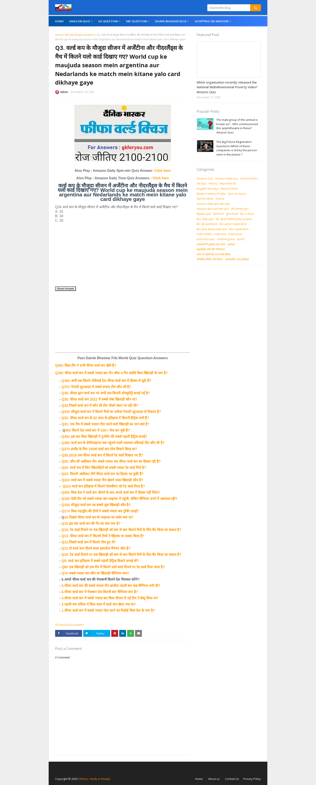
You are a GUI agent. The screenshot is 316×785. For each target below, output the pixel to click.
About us (214, 779)
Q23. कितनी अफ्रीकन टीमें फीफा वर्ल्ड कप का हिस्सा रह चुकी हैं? (102, 474)
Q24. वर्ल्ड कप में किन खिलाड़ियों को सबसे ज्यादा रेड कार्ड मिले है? (104, 468)
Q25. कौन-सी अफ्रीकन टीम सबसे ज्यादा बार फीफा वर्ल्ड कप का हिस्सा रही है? (111, 461)
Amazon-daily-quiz (226, 178)
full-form (218, 214)
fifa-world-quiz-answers (79, 35)
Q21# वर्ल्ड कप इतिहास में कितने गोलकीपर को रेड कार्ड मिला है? (103, 486)
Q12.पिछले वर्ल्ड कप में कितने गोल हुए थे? (89, 542)
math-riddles (204, 234)
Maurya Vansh (229, 188)
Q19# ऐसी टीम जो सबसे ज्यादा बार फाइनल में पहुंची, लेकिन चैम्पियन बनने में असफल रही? (119, 499)
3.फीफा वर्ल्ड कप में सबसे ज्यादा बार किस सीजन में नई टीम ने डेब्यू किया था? (110, 598)
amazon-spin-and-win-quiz (213, 209)
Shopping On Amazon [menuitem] (211, 21)
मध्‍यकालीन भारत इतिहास (237, 259)
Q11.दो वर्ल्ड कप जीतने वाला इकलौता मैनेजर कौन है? (96, 548)
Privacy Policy (252, 779)
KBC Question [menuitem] (136, 21)
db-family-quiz (240, 209)
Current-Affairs (249, 178)
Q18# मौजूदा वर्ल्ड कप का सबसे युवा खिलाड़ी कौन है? (96, 505)
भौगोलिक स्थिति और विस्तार (210, 259)
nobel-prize (235, 234)
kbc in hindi (247, 214)
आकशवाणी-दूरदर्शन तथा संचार (211, 244)
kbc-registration (239, 229)
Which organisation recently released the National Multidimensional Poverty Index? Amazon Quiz (227, 87)
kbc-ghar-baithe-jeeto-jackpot (234, 219)
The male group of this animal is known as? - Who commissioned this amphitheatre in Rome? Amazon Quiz (237, 126)
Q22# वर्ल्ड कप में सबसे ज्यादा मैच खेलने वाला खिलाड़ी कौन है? (102, 480)
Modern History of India (211, 194)
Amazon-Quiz (205, 178)
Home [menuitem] (59, 21)
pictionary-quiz (206, 239)
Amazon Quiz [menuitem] (79, 21)
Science (219, 198)
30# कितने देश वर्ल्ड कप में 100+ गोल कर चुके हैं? (97, 430)
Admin (64, 92)
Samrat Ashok (205, 198)
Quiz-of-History (237, 194)
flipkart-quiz (204, 214)
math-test (220, 234)
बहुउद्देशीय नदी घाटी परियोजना (211, 249)
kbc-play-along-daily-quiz (212, 229)
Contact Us (232, 779)
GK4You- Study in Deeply (94, 779)
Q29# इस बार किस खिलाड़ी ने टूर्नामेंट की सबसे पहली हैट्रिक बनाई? (104, 436)
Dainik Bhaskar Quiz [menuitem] (171, 21)
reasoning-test (226, 239)
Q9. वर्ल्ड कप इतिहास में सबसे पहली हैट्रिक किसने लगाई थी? (100, 561)
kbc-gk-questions (207, 224)
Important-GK (228, 183)
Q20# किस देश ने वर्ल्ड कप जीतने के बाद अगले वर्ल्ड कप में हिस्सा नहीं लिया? (111, 492)
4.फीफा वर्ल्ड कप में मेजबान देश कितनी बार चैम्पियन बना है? (100, 592)
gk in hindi (232, 214)
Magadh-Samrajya (207, 188)
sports (241, 239)
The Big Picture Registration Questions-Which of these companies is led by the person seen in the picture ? (236, 148)
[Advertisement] (122, 256)
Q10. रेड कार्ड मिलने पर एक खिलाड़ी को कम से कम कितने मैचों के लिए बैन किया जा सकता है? (121, 554)
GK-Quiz (201, 183)
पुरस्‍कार (231, 244)
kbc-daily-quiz (205, 219)
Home (59, 35)
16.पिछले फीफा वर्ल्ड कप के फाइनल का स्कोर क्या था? (98, 517)
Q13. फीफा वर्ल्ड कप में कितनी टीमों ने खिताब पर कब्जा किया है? (103, 536)
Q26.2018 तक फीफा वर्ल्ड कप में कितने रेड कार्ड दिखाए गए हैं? (102, 455)
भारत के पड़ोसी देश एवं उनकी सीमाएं (214, 254)
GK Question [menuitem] (108, 21)
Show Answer (65, 288)
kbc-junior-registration (233, 224)
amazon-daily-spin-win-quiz (213, 204)
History (213, 183)
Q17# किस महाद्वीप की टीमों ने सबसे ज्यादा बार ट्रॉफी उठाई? (100, 511)
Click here (162, 170)
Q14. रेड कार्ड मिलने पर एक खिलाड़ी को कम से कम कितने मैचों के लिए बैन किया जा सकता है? (121, 530)
